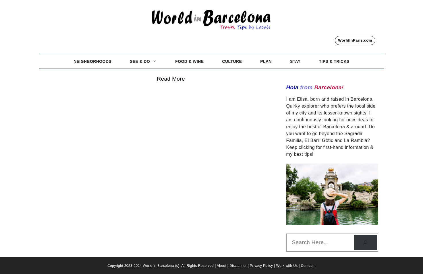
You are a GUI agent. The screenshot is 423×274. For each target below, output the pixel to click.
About (222, 266)
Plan (266, 61)
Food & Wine (189, 61)
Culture (232, 61)
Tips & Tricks (334, 61)
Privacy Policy (262, 266)
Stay (295, 61)
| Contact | (307, 266)
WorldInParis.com (355, 40)
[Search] (365, 242)
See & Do (148, 61)
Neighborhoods (92, 61)
